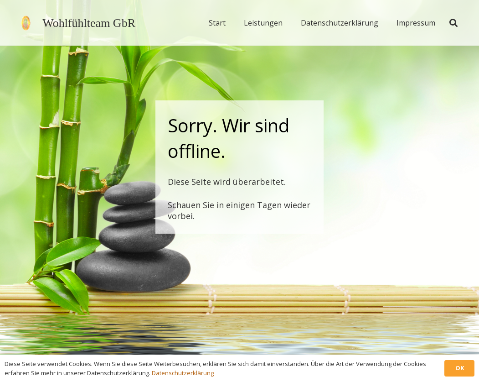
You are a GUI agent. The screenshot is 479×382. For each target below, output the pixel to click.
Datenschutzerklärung (183, 373)
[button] (453, 22)
